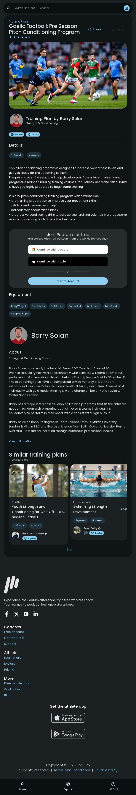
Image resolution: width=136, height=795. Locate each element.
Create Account (68, 281)
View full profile (20, 441)
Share (94, 29)
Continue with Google (68, 249)
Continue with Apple (68, 261)
